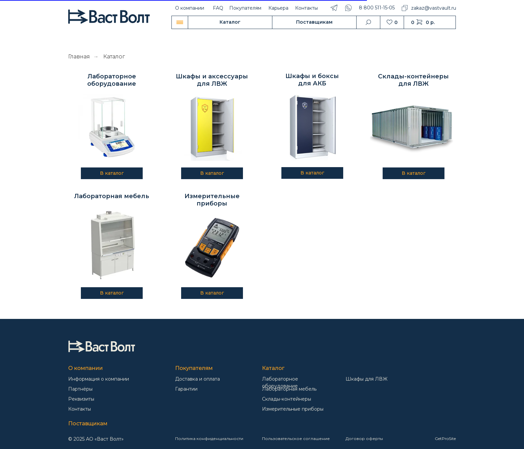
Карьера (278, 8)
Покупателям (245, 8)
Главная (79, 56)
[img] (101, 346)
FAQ (218, 8)
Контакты (306, 8)
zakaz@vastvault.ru (433, 8)
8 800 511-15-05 (377, 8)
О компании (189, 8)
